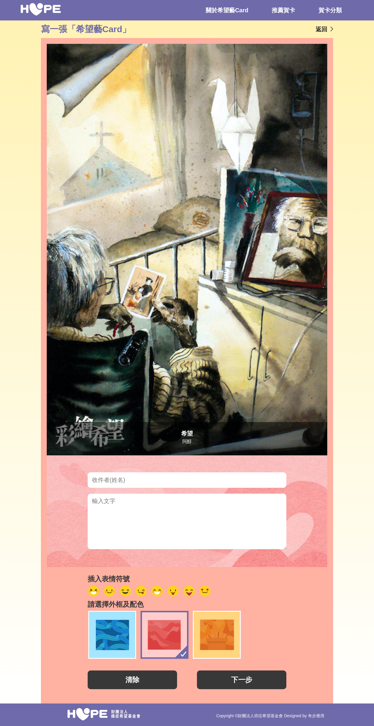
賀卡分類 (330, 10)
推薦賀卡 (283, 10)
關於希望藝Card (227, 10)
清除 (132, 680)
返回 (321, 29)
